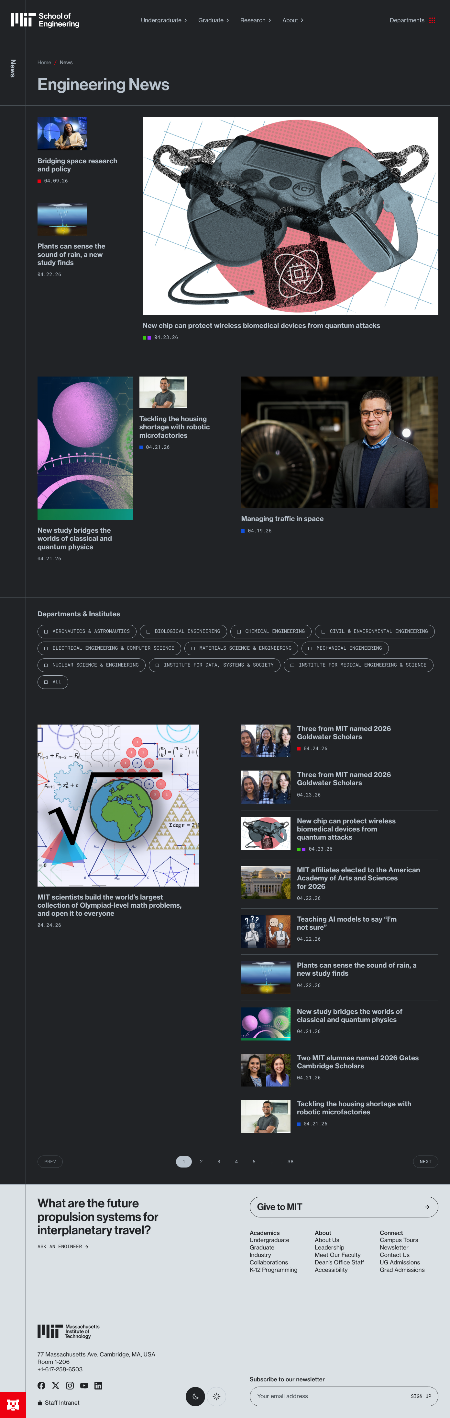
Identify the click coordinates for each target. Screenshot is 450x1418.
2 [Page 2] (201, 1161)
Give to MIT (343, 1207)
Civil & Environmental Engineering (379, 631)
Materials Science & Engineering (246, 648)
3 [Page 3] (218, 1161)
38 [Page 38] (290, 1161)
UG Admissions (400, 1262)
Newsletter (394, 1247)
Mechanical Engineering (349, 648)
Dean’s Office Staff (339, 1262)
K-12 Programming (274, 1270)
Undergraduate (165, 20)
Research (256, 20)
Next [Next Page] (426, 1161)
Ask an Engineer (63, 1247)
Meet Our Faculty (338, 1255)
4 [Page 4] (236, 1161)
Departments (412, 20)
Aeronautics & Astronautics (91, 631)
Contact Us (395, 1255)
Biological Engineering (187, 631)
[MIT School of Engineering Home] (45, 20)
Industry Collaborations (269, 1259)
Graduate (214, 20)
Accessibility (331, 1270)
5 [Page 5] (254, 1161)
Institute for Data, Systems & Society (219, 665)
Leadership (329, 1247)
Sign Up (421, 1396)
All (56, 682)
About (293, 20)
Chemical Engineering (275, 631)
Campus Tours (399, 1240)
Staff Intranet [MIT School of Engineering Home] (59, 1403)
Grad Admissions (402, 1270)
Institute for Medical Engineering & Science (363, 665)
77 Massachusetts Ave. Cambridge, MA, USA (97, 1354)
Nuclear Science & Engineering (95, 665)
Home (44, 62)
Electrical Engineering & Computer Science (113, 648)
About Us (327, 1240)
